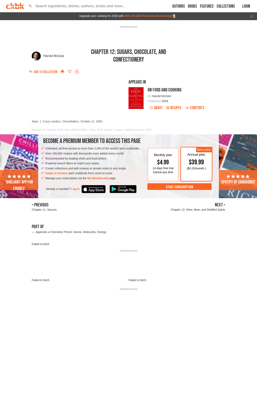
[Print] (62, 71)
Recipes (174, 107)
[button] (30, 6)
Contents (194, 107)
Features (207, 6)
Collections (226, 6)
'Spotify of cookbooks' (238, 179)
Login (246, 6)
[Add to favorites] (69, 71)
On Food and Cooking (165, 90)
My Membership (98, 178)
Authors (178, 6)
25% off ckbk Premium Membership (148, 16)
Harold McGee (53, 56)
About (156, 107)
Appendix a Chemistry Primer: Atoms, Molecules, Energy (71, 232)
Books (192, 6)
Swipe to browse (56, 173)
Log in (75, 189)
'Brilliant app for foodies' (19, 182)
